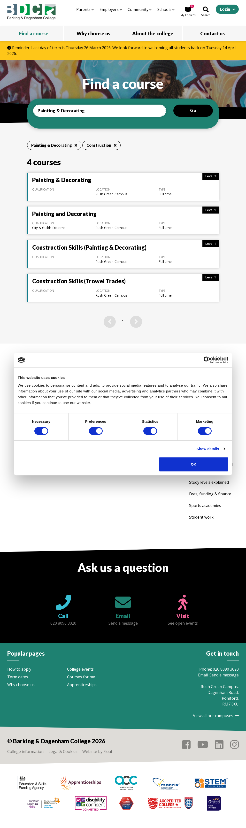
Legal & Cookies (62, 751)
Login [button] (225, 9)
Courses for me (81, 677)
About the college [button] (152, 33)
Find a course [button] (33, 33)
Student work (201, 517)
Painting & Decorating (54, 145)
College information (25, 751)
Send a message (224, 675)
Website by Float (97, 751)
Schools (166, 9)
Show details (208, 449)
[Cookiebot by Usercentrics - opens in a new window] (207, 360)
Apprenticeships (82, 684)
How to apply (19, 669)
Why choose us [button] (93, 33)
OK (193, 464)
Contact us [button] (212, 33)
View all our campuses (216, 715)
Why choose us (21, 684)
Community (140, 9)
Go (193, 110)
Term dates (17, 677)
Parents (85, 9)
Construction (101, 145)
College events (80, 669)
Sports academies (205, 505)
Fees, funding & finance (210, 494)
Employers (111, 9)
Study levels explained (209, 482)
